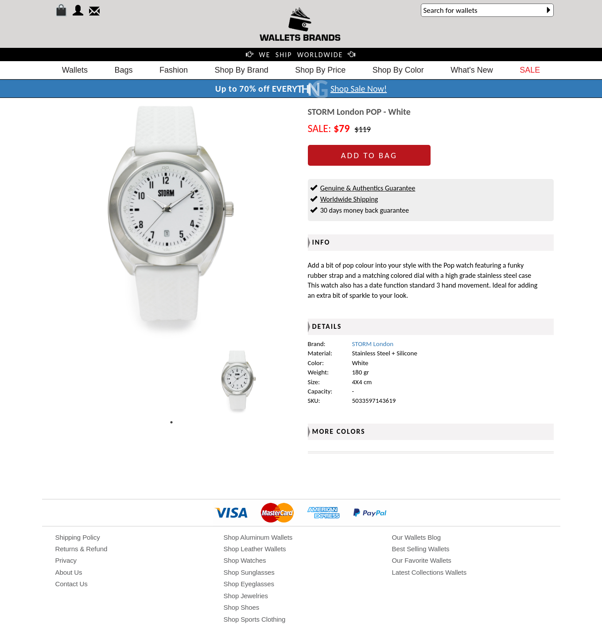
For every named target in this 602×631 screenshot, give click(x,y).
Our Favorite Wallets (421, 560)
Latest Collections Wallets (429, 572)
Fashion (173, 70)
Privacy (66, 560)
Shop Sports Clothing (255, 619)
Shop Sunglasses (249, 572)
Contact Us (71, 584)
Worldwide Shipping (349, 199)
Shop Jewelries (246, 596)
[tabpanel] (238, 382)
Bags (124, 70)
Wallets (75, 70)
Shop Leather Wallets (255, 549)
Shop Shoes (242, 607)
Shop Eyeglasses (249, 584)
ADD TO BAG (369, 155)
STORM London (373, 344)
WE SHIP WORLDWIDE (301, 55)
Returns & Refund (81, 549)
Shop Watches (245, 560)
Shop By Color (398, 70)
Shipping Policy (77, 537)
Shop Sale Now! (358, 88)
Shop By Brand (241, 70)
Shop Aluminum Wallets (258, 537)
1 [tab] (171, 422)
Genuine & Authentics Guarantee (368, 188)
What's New (472, 70)
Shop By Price (320, 70)
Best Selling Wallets (421, 549)
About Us (68, 572)
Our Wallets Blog (416, 537)
